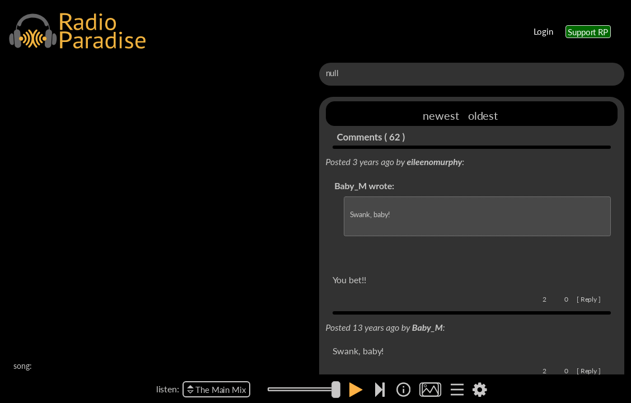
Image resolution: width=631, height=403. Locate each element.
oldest (483, 115)
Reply (589, 299)
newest (441, 115)
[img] (403, 389)
